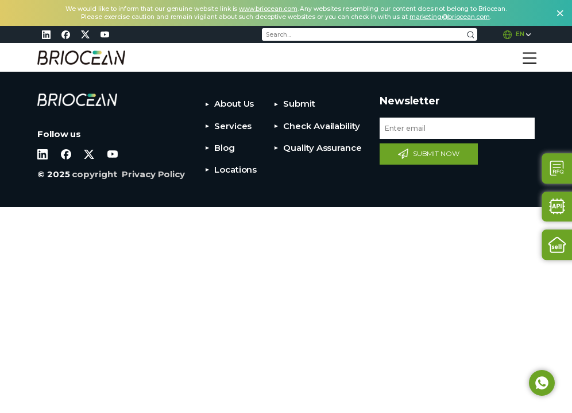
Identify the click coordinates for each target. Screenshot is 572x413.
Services (233, 125)
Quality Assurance (322, 147)
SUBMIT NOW (436, 153)
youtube (104, 34)
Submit (299, 103)
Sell (557, 244)
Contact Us (557, 168)
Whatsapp (542, 383)
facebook (65, 34)
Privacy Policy (153, 174)
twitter (85, 34)
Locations (235, 169)
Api (557, 207)
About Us (234, 103)
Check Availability (321, 125)
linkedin (46, 34)
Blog (224, 147)
